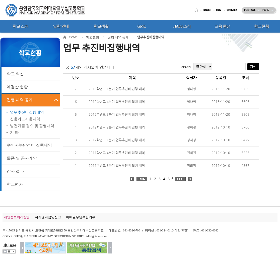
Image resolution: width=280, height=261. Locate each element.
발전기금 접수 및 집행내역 (32, 126)
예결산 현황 (17, 87)
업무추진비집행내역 (27, 112)
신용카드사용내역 (25, 119)
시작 (13, 251)
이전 (22, 247)
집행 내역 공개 (20, 100)
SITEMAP (232, 10)
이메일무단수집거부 (80, 217)
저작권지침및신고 (48, 217)
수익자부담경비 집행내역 (29, 145)
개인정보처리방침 (17, 217)
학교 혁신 (15, 74)
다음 (110, 247)
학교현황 (92, 37)
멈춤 (9, 251)
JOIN (218, 10)
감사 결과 (15, 171)
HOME (196, 10)
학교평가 (15, 184)
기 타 (14, 132)
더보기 (5, 251)
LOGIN (206, 10)
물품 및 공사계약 (22, 158)
